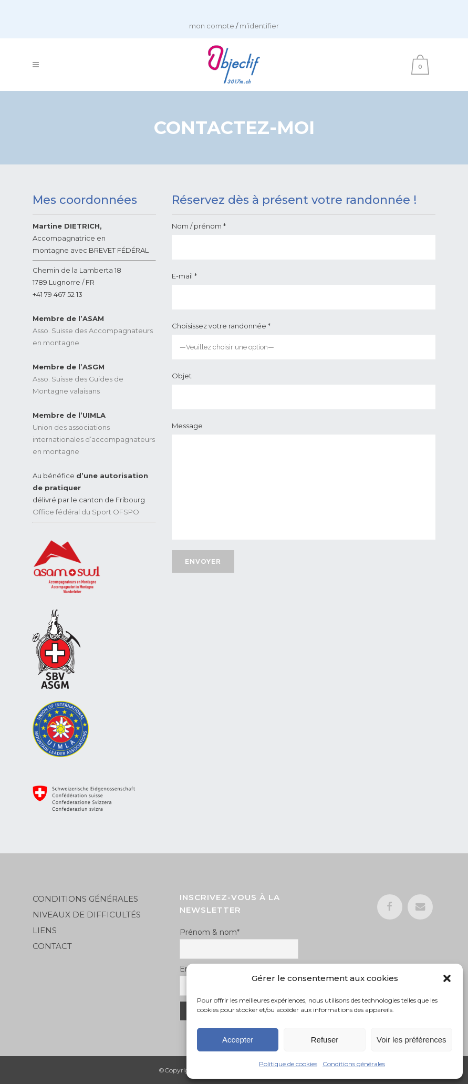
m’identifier (259, 26)
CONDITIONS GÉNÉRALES (85, 899)
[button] (447, 978)
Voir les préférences (411, 1039)
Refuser (325, 1039)
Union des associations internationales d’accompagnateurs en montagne (94, 439)
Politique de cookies (288, 1064)
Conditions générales (354, 1064)
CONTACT (52, 946)
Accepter (237, 1039)
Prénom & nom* (210, 932)
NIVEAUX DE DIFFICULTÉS (87, 915)
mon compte (211, 26)
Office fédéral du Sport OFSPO (86, 512)
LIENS (46, 930)
